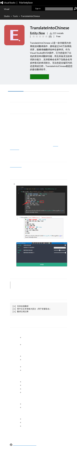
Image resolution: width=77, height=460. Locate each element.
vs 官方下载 (16, 166)
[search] (59, 8)
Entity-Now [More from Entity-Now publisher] (37, 33)
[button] (39, 76)
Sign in (37, 8)
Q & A (29, 88)
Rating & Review (47, 88)
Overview (16, 88)
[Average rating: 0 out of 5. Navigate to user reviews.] (41, 36)
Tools (15, 16)
